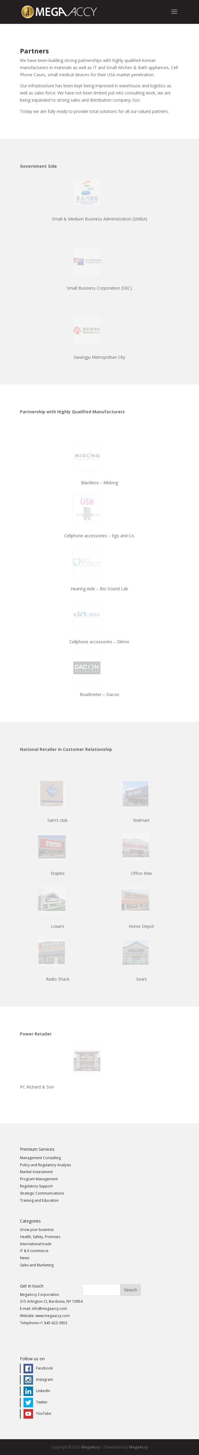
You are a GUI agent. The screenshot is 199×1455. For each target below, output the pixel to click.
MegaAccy (90, 1447)
